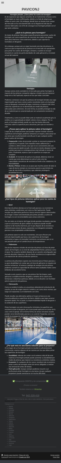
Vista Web (56, 457)
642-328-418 (32, 395)
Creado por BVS (24, 457)
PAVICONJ (30, 9)
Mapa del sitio (24, 455)
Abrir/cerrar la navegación (30, 2)
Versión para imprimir (9, 455)
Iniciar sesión (55, 455)
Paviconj (4, 457)
